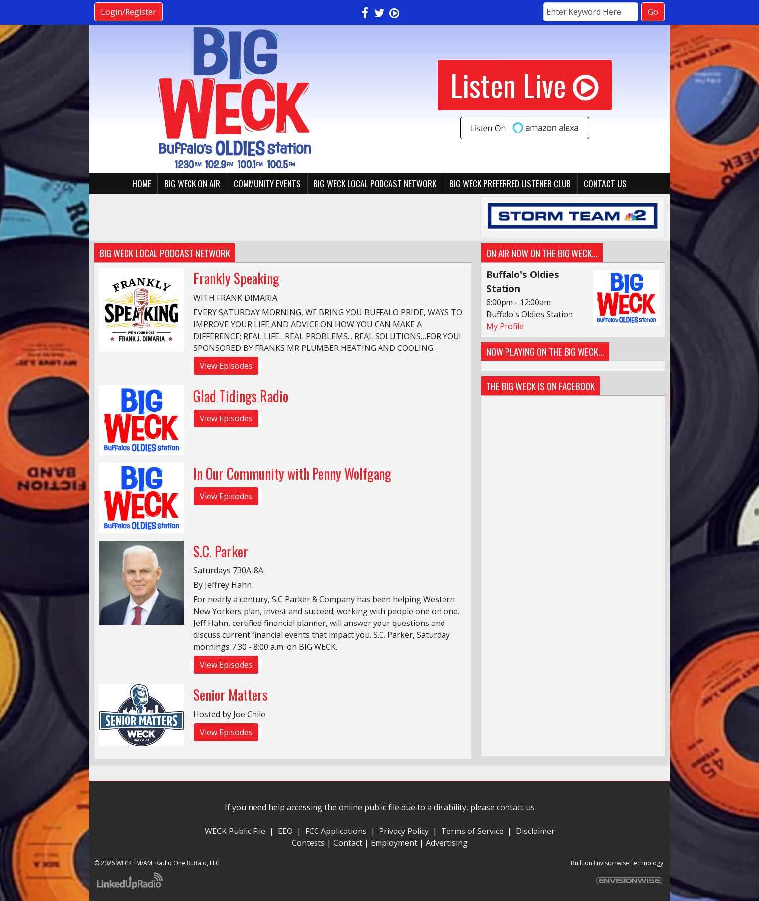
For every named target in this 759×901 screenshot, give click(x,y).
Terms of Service (474, 831)
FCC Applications (336, 831)
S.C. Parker (220, 551)
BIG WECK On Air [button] (192, 183)
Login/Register (128, 11)
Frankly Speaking (236, 278)
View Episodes (226, 365)
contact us (516, 807)
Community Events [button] (267, 183)
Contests (308, 842)
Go (653, 11)
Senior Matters (230, 695)
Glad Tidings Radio (240, 396)
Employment (394, 842)
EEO (285, 831)
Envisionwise (611, 863)
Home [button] (141, 183)
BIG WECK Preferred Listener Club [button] (510, 183)
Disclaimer (535, 831)
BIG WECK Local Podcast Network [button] (375, 183)
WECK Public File (235, 831)
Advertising (447, 842)
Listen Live (524, 85)
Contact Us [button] (605, 183)
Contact (347, 842)
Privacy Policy (404, 831)
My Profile (505, 326)
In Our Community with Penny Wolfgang (292, 473)
